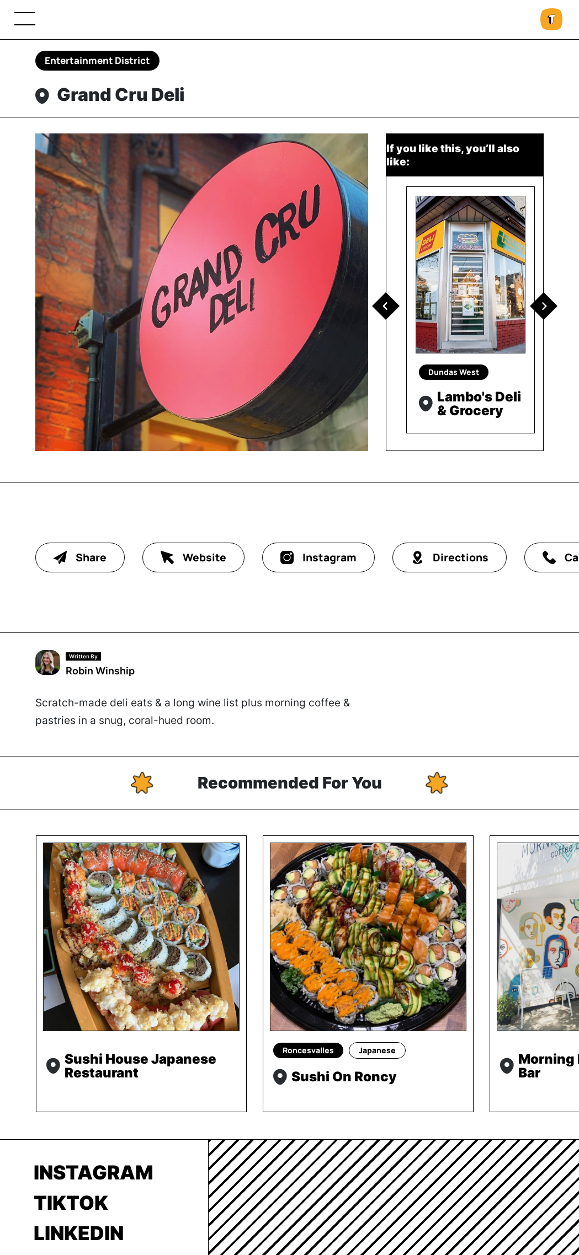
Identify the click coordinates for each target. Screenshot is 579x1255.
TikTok (71, 1203)
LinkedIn (79, 1233)
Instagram (93, 1172)
